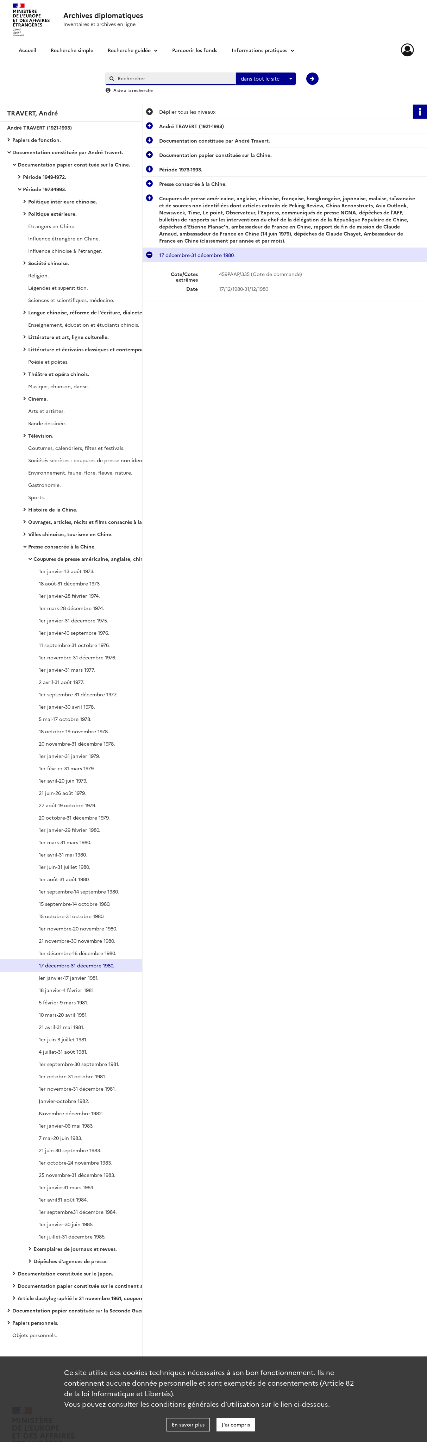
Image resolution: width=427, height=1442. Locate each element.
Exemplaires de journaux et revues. (75, 1248)
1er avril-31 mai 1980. (63, 854)
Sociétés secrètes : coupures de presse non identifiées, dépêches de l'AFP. (98, 460)
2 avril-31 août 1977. (61, 681)
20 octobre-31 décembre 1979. (74, 817)
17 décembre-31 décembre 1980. (76, 965)
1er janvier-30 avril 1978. (67, 706)
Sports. (36, 497)
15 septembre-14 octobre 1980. (75, 903)
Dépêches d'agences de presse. (70, 1261)
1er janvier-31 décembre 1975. (73, 620)
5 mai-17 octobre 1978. (65, 718)
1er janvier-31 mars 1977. (67, 669)
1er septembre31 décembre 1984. (78, 1211)
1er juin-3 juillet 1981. (63, 1039)
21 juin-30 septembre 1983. (70, 1150)
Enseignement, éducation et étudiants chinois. (83, 324)
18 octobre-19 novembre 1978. (74, 731)
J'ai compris (236, 1424)
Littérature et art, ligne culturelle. (68, 336)
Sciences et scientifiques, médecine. (71, 299)
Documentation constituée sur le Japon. (65, 1273)
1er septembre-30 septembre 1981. (79, 1063)
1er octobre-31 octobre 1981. (72, 1076)
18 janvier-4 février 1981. (67, 989)
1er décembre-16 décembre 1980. (77, 953)
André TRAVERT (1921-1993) (39, 127)
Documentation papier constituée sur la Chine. (74, 164)
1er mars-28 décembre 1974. (71, 608)
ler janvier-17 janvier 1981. (69, 977)
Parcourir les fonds (194, 50)
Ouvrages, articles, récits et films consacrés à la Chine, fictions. (98, 521)
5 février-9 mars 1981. (63, 1002)
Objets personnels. (34, 1334)
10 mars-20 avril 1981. (63, 1014)
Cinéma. (38, 398)
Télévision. (41, 435)
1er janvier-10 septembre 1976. (74, 632)
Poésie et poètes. (48, 361)
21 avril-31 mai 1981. (61, 1026)
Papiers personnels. (35, 1322)
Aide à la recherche (133, 90)
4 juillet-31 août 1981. (63, 1051)
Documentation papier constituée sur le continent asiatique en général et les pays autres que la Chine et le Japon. (88, 1285)
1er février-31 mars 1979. (67, 768)
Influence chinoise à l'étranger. (65, 250)
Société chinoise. (48, 263)
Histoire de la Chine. (52, 509)
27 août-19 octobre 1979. (67, 805)
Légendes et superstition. (58, 287)
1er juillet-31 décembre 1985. (72, 1236)
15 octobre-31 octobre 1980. (72, 916)
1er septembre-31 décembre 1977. (78, 694)
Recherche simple (72, 50)
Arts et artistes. (46, 410)
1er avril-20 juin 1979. (63, 780)
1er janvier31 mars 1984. (67, 1187)
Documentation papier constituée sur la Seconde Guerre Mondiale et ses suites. (82, 1310)
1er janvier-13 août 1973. (66, 571)
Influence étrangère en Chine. (64, 238)
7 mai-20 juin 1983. (60, 1137)
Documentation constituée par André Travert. (67, 152)
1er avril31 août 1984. (63, 1199)
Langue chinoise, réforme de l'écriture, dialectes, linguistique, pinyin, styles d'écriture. (98, 312)
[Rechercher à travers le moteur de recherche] (174, 78)
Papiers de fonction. (36, 139)
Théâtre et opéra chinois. (58, 373)
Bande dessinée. (47, 423)
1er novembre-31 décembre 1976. (77, 657)
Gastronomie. (44, 484)
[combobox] (266, 79)
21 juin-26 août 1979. (62, 792)
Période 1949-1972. (44, 176)
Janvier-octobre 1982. (64, 1100)
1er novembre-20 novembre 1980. (78, 928)
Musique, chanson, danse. (58, 386)
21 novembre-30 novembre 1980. (77, 940)
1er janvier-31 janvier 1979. (69, 755)
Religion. (38, 275)
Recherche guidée (129, 50)
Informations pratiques (259, 50)
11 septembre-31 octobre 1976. (74, 644)
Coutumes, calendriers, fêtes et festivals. (76, 447)
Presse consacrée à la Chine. (62, 546)
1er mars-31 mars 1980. (65, 842)
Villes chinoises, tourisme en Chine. (70, 534)
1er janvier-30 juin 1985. (66, 1224)
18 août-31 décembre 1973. (70, 583)
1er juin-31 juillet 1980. (64, 866)
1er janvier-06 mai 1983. (66, 1125)
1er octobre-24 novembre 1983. (75, 1162)
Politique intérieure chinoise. (62, 201)
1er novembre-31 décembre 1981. (77, 1088)
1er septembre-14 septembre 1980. (79, 891)
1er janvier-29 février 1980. (69, 829)
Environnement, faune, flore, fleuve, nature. (80, 472)
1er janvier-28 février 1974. (69, 595)
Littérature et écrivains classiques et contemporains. (91, 349)
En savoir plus (188, 1424)
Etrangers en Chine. (52, 226)
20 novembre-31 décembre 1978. (77, 743)
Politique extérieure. (52, 213)
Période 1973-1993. (44, 189)
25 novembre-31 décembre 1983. (77, 1174)
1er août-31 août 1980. (64, 879)
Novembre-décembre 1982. (71, 1113)
